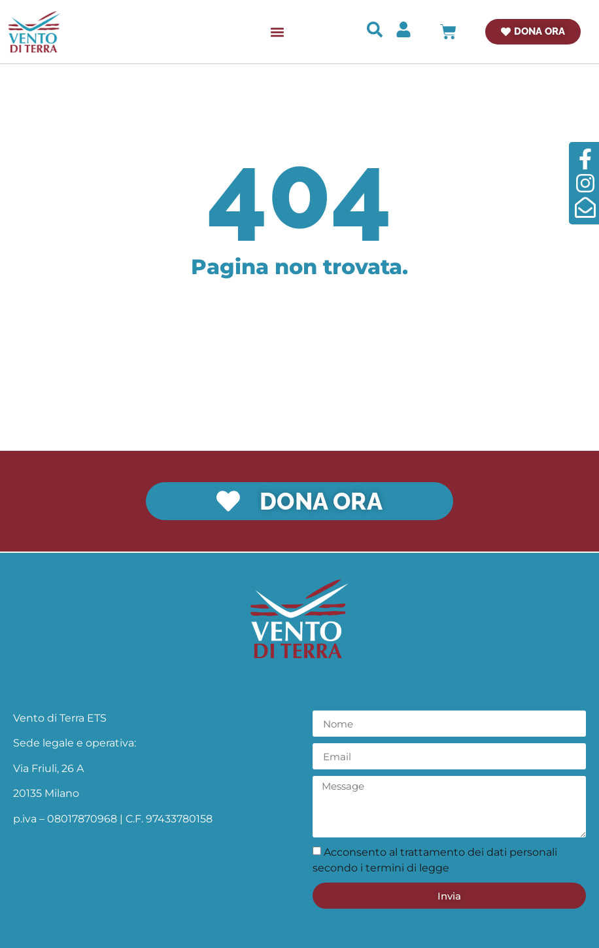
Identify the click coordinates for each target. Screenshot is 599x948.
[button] (277, 32)
